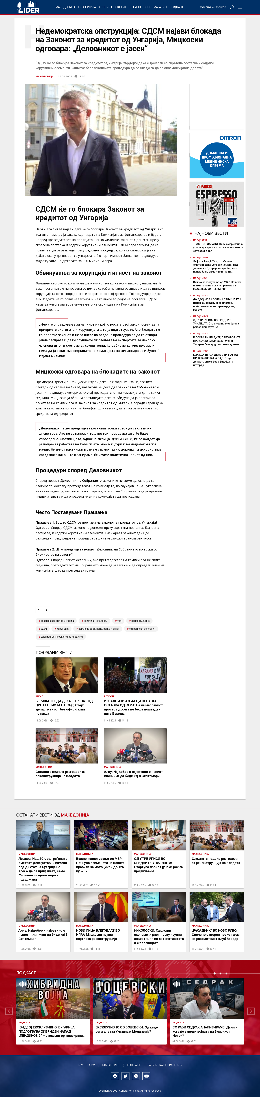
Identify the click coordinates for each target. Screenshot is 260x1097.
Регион (135, 7)
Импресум (86, 1065)
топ (119, 620)
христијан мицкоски (95, 620)
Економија (87, 7)
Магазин (160, 7)
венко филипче (140, 620)
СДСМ (44, 628)
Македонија (65, 7)
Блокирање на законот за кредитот (62, 636)
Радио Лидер (28, 7)
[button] (9, 1011)
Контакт (134, 1065)
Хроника (105, 7)
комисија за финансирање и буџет (99, 628)
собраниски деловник (142, 628)
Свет (147, 7)
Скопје (121, 7)
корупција (63, 628)
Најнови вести (211, 233)
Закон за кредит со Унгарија (57, 620)
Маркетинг (111, 1065)
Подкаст (176, 7)
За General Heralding (165, 1065)
